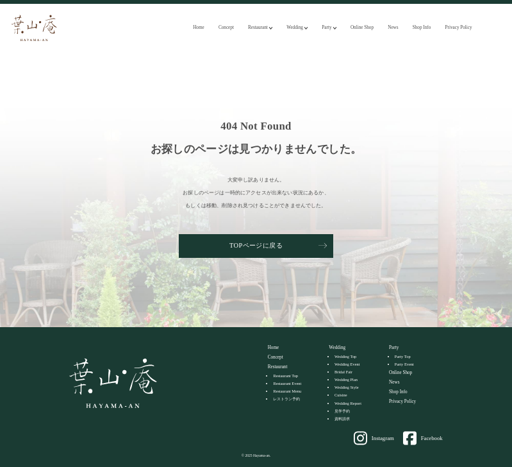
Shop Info (422, 27)
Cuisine (340, 395)
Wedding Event (346, 364)
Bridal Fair (343, 371)
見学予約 (342, 411)
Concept (226, 27)
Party (326, 27)
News (393, 27)
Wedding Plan (346, 379)
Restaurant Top (285, 375)
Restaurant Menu (287, 391)
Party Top (403, 356)
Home (198, 27)
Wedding (294, 27)
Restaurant (258, 27)
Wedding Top (345, 356)
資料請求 (342, 418)
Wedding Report (347, 403)
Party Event (404, 364)
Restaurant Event (287, 383)
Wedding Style (346, 387)
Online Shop (362, 27)
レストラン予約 (286, 398)
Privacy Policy (458, 27)
